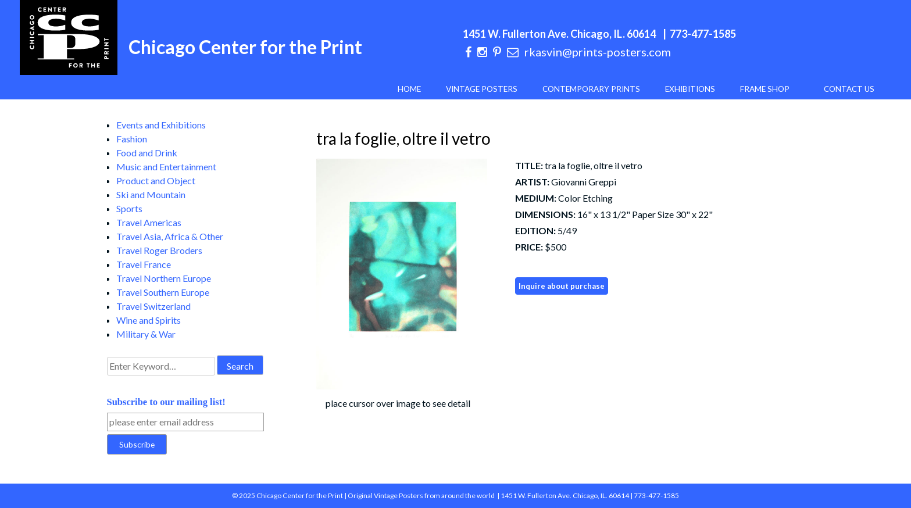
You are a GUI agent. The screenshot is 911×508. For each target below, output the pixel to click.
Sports (129, 208)
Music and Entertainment (166, 166)
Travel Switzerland (153, 306)
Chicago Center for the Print (245, 46)
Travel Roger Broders (159, 250)
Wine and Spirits (148, 319)
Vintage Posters (481, 89)
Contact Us (849, 89)
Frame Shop (764, 89)
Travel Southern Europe (162, 292)
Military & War (146, 333)
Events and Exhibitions (161, 124)
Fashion (131, 138)
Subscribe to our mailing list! (166, 401)
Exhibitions (690, 89)
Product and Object (155, 180)
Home (409, 89)
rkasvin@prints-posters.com (597, 52)
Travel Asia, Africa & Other (169, 236)
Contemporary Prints (591, 89)
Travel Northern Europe (163, 278)
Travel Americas (148, 222)
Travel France (143, 264)
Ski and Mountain (150, 194)
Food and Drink (146, 152)
